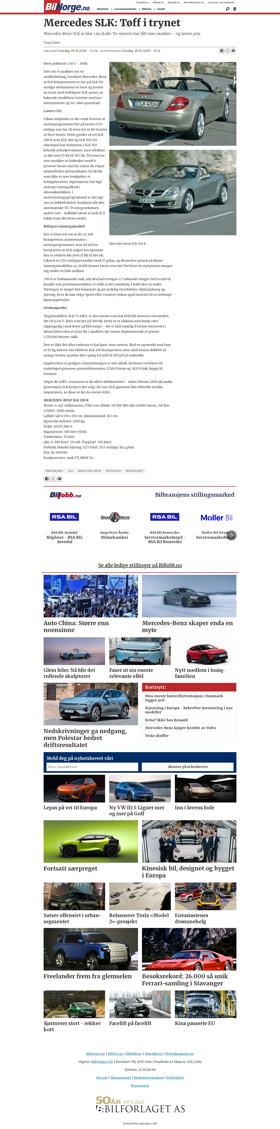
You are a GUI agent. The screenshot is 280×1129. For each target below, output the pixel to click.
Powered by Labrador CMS (140, 1123)
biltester (113, 470)
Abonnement (120, 1078)
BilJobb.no (174, 2)
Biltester (147, 9)
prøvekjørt (54, 470)
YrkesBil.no (142, 2)
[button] (231, 535)
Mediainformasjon (148, 1078)
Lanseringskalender (125, 9)
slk (70, 470)
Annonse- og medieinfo (221, 2)
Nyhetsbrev (175, 1078)
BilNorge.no (95, 1054)
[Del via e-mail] (233, 51)
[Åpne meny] (234, 9)
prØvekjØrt (134, 470)
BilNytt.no (158, 2)
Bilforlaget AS (102, 1062)
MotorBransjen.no (194, 2)
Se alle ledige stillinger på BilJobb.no (140, 565)
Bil (71, 64)
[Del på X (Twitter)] (227, 51)
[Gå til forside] (67, 6)
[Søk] (227, 9)
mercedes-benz (89, 470)
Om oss (101, 1078)
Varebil (161, 9)
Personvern (140, 1086)
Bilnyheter (103, 9)
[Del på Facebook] (221, 51)
